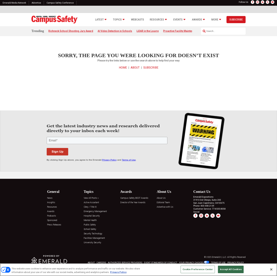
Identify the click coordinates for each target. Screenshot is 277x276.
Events (178, 19)
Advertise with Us (165, 207)
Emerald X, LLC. (219, 257)
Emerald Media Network (14, 3)
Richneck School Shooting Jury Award (70, 31)
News (49, 198)
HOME (123, 67)
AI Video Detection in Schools (115, 31)
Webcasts (137, 19)
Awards (197, 19)
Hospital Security (92, 216)
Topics (117, 19)
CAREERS (101, 262)
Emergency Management (95, 211)
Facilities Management (94, 238)
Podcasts (51, 216)
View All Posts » (91, 198)
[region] (138, 269)
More (214, 19)
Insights (51, 202)
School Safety (90, 229)
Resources (157, 19)
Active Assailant (91, 202)
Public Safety (90, 225)
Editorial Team (163, 202)
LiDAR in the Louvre (148, 31)
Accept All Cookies (230, 269)
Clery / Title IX (90, 207)
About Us (161, 198)
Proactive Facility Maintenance (181, 31)
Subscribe (236, 19)
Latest (99, 19)
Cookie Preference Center (198, 269)
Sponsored (52, 220)
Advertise (36, 3)
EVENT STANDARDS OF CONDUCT (160, 262)
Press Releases (54, 225)
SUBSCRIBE (150, 67)
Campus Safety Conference (60, 3)
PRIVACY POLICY (235, 262)
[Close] (271, 269)
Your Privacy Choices (191, 262)
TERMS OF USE (218, 262)
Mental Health (90, 220)
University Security (92, 242)
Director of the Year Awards (132, 202)
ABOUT (135, 67)
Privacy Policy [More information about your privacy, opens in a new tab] (118, 272)
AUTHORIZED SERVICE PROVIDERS (125, 262)
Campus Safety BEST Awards (134, 198)
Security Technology (93, 234)
